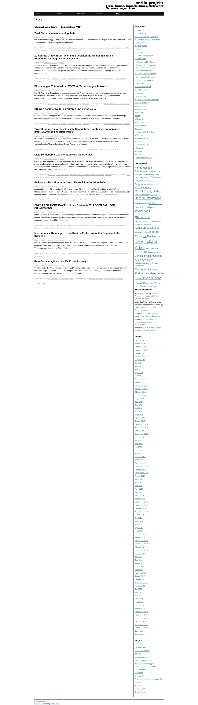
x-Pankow (120, 48)
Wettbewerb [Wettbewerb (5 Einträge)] (150, 283)
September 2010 (141, 618)
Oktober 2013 (140, 508)
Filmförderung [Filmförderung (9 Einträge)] (141, 184)
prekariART (139, 676)
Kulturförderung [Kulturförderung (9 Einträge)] (142, 221)
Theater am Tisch (55, 50)
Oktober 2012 (140, 547)
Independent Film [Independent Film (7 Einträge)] (142, 203)
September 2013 (141, 511)
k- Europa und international (99, 48)
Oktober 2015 (140, 431)
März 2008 (139, 634)
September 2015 (141, 434)
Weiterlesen (50, 73)
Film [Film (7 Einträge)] (145, 181)
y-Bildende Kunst (87, 253)
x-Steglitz (138, 129)
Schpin (137, 686)
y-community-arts (142, 145)
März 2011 (139, 602)
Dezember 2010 (141, 612)
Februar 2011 (140, 605)
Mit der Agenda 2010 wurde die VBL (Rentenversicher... (146, 296)
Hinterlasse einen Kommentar (71, 50)
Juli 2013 (138, 518)
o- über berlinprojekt (143, 87)
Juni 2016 (139, 405)
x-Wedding (139, 135)
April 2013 (139, 528)
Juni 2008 (139, 631)
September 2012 (141, 550)
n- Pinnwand (140, 83)
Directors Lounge (39, 228)
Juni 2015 (139, 444)
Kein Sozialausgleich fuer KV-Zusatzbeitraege (61, 261)
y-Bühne (127, 48)
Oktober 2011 (140, 579)
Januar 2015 (140, 460)
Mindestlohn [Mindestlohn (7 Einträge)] (140, 232)
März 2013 (139, 531)
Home (38, 14)
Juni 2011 (139, 592)
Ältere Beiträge (41, 284)
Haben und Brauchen (143, 660)
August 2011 (140, 586)
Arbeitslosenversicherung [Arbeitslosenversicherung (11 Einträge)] (148, 171)
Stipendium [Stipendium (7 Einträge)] (139, 266)
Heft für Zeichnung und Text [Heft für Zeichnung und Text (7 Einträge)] (146, 195)
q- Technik (139, 93)
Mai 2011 (138, 595)
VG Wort (107, 104)
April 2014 (139, 489)
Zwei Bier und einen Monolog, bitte (54, 33)
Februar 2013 (140, 534)
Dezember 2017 (141, 347)
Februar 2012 (140, 573)
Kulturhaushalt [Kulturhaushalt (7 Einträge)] (155, 221)
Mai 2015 (138, 447)
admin (62, 37)
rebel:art (138, 682)
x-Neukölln (139, 119)
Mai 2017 (138, 369)
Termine (99, 14)
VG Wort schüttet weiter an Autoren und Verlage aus (65, 109)
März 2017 (139, 376)
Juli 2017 (138, 363)
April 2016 (139, 411)
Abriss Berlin (140, 644)
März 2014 (139, 492)
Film (96, 200)
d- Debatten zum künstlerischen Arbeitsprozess (63, 48)
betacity (138, 654)
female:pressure (141, 657)
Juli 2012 (138, 557)
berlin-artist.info (141, 647)
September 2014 (141, 473)
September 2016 (141, 395)
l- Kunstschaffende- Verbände (146, 77)
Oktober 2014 (140, 470)
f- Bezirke (138, 49)
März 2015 (139, 453)
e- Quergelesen (84, 48)
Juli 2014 (138, 479)
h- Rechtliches (140, 59)
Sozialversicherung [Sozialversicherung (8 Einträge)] (143, 263)
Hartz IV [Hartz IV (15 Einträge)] (157, 191)
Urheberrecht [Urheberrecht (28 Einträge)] (151, 278)
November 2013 (141, 505)
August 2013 (140, 515)
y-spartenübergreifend (143, 158)
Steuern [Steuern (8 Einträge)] (155, 263)
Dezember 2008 (141, 628)
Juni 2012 (139, 560)
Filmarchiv (101, 200)
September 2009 (141, 625)
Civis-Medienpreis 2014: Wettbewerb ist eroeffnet (63, 154)
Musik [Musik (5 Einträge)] (147, 232)
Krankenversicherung (96, 278)
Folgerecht (112, 253)
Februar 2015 (140, 457)
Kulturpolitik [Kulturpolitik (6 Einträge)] (139, 224)
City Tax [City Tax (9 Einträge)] (153, 177)
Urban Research (51, 228)
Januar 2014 (140, 499)
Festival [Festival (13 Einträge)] (139, 180)
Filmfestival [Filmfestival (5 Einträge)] (151, 181)
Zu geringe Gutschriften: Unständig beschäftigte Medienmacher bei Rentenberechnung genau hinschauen (74, 57)
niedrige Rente (108, 78)
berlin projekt (39, 701)
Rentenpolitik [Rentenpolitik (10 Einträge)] (141, 252)
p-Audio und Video (142, 90)
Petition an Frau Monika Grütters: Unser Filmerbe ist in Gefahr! (71, 182)
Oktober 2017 (140, 353)
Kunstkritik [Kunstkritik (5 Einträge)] (147, 224)
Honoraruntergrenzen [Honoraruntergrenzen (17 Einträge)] (148, 197)
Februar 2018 (140, 340)
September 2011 (141, 583)
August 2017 (140, 360)
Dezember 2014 (141, 463)
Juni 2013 (139, 521)
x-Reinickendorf (141, 125)
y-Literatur (85, 104)
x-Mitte (137, 116)
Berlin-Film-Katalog (142, 651)
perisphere (139, 673)
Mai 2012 (138, 563)
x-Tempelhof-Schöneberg (145, 132)
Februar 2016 (140, 418)
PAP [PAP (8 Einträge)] (145, 237)
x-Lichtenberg (140, 109)
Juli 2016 (138, 402)
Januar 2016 (140, 421)
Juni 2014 (139, 482)
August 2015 (140, 437)
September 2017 (141, 356)
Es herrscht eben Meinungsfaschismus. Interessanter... (146, 322)
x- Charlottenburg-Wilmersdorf (147, 100)
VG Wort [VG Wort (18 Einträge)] (140, 282)
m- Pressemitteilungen (144, 80)
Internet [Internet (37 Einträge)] (155, 203)
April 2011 (139, 599)
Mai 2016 (138, 408)
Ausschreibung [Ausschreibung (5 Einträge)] (140, 174)
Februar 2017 (140, 379)
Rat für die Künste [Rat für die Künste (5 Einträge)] (152, 248)
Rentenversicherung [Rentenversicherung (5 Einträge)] (154, 252)
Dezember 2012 (141, 541)
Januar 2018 (140, 343)
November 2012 (141, 544)
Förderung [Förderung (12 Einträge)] (146, 187)
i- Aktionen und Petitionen (64, 200)
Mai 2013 (138, 524)
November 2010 (141, 615)
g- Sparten (62, 78)
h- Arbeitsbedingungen (74, 78)
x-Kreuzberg (112, 48)
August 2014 (140, 476)
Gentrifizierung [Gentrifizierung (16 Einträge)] (143, 191)
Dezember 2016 (141, 386)
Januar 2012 (140, 576)
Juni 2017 (139, 366)
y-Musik (138, 154)
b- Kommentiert (141, 33)
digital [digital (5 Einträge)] (159, 177)
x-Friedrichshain (141, 103)
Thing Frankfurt (141, 692)
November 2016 (141, 389)
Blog (117, 14)
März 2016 (139, 415)
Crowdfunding (93, 149)
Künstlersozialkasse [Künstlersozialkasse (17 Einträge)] (147, 227)
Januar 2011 (140, 608)
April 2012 (139, 566)
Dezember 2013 (141, 502)
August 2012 (140, 554)
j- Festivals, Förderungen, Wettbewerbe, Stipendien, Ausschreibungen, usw (80, 175)
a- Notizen (139, 30)
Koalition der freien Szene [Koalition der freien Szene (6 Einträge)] (144, 207)
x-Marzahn (139, 112)
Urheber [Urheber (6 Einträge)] (138, 279)
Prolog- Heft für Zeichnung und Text (149, 679)
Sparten (59, 14)
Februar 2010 (140, 621)
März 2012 (139, 570)
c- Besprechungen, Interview (146, 37)
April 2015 (139, 450)
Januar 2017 (140, 382)
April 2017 (139, 373)
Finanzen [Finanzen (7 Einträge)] (152, 184)
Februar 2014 (140, 495)
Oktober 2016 (140, 392)
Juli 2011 (138, 589)
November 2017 (141, 350)
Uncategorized (140, 96)
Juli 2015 (138, 440)
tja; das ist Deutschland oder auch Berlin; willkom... (149, 307)
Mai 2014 (138, 486)
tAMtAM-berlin (140, 689)
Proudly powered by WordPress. (47, 704)
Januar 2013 (140, 537)
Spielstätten (80, 14)
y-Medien (85, 78)
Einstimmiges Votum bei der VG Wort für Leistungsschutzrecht (71, 86)
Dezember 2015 (141, 424)
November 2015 (141, 427)
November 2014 (141, 466)
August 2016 (140, 398)
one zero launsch (141, 669)
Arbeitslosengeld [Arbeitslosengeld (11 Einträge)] (143, 167)
